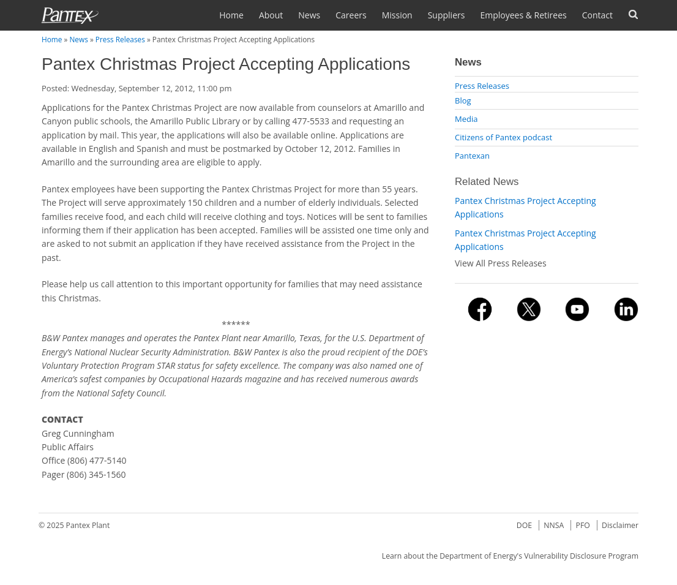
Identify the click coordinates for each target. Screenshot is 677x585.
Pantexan (472, 155)
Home (231, 15)
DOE (524, 525)
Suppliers (446, 15)
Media (466, 118)
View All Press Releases (501, 263)
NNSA (554, 525)
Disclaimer (620, 525)
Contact (597, 15)
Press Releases (120, 39)
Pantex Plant (88, 525)
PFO (583, 525)
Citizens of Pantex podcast (503, 137)
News (309, 15)
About (271, 15)
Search (633, 14)
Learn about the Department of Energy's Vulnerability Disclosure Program (510, 556)
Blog (463, 100)
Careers (350, 15)
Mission (397, 15)
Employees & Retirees (523, 15)
